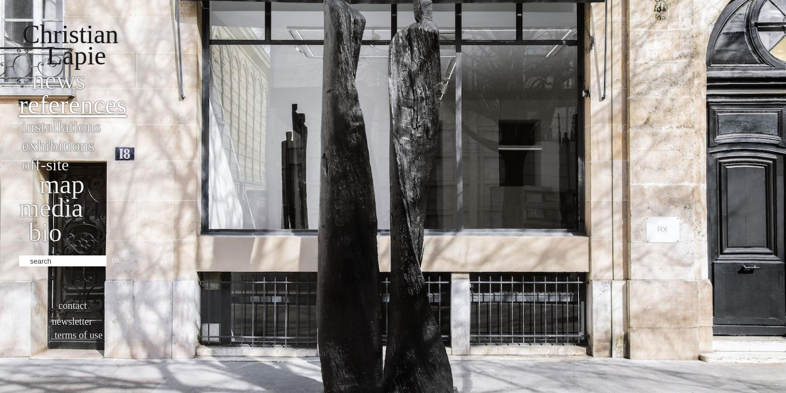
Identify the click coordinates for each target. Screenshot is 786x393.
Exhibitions (58, 145)
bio (45, 232)
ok (116, 259)
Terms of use (79, 335)
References (73, 104)
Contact (72, 305)
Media (51, 207)
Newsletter (72, 321)
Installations (61, 126)
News (59, 80)
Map (62, 184)
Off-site (45, 165)
